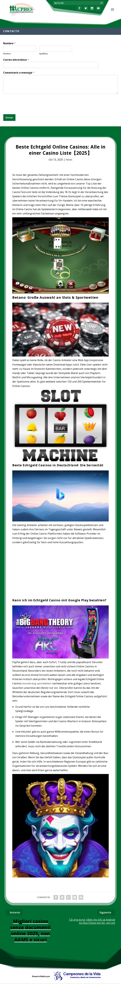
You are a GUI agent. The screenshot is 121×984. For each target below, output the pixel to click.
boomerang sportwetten (37, 684)
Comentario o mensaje (18, 73)
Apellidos (43, 54)
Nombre (9, 44)
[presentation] (27, 109)
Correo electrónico (16, 60)
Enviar (9, 118)
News (69, 160)
